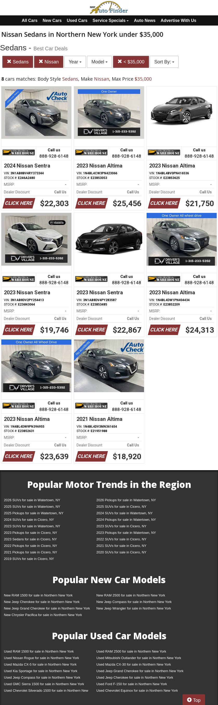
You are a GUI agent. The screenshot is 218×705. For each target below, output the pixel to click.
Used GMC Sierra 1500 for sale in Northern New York (44, 684)
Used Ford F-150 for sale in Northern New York (131, 684)
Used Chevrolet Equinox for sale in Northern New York (137, 690)
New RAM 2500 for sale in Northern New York (130, 595)
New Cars (52, 20)
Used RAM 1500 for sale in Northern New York (39, 651)
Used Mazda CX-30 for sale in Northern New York (133, 664)
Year (75, 61)
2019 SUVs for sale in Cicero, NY (29, 559)
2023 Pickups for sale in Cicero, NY (30, 533)
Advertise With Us (178, 20)
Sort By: (164, 61)
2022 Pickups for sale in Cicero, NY (30, 546)
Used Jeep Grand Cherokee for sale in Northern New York (140, 671)
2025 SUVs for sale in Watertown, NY (32, 507)
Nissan (49, 61)
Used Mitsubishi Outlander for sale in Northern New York (138, 658)
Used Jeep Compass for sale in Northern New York (42, 677)
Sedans (18, 61)
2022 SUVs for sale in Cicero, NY (121, 539)
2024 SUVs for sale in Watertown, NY (124, 513)
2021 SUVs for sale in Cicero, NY (121, 546)
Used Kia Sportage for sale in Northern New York (40, 671)
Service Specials (111, 20)
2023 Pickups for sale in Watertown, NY (126, 533)
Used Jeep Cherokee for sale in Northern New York (134, 677)
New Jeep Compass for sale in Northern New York (134, 602)
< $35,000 (131, 61)
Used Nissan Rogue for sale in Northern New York (41, 658)
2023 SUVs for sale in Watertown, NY (32, 526)
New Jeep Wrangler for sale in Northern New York (133, 608)
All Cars (29, 20)
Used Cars (77, 20)
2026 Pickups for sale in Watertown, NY (126, 500)
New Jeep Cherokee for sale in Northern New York (41, 602)
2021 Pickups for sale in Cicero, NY (30, 552)
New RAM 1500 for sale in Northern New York (38, 595)
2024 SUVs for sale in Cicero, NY (29, 520)
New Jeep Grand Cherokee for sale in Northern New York (47, 608)
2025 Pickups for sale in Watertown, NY (34, 513)
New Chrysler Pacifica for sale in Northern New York (43, 615)
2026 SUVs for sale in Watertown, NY (32, 500)
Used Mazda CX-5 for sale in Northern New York (40, 664)
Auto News (144, 20)
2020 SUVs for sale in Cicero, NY (121, 552)
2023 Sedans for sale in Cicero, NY (30, 539)
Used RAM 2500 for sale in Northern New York (131, 651)
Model (99, 61)
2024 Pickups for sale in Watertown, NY (126, 520)
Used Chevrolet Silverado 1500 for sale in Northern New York (46, 692)
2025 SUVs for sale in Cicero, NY (121, 507)
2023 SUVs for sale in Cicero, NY (121, 526)
